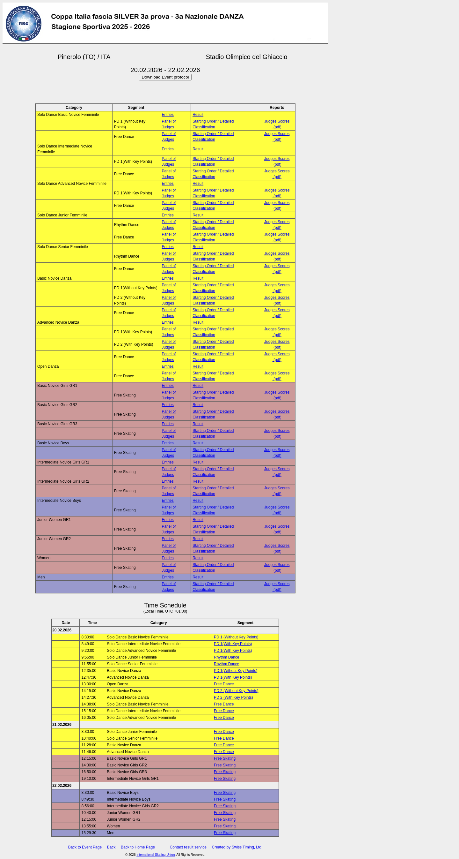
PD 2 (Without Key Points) (236, 691)
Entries (167, 114)
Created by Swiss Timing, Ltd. (237, 847)
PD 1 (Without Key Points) (236, 637)
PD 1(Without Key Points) (235, 670)
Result (198, 114)
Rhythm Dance (226, 657)
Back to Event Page (85, 847)
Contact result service (188, 847)
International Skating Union (155, 854)
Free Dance (224, 684)
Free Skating (225, 758)
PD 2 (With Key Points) (233, 697)
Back (111, 847)
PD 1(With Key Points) (233, 644)
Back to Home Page (138, 847)
